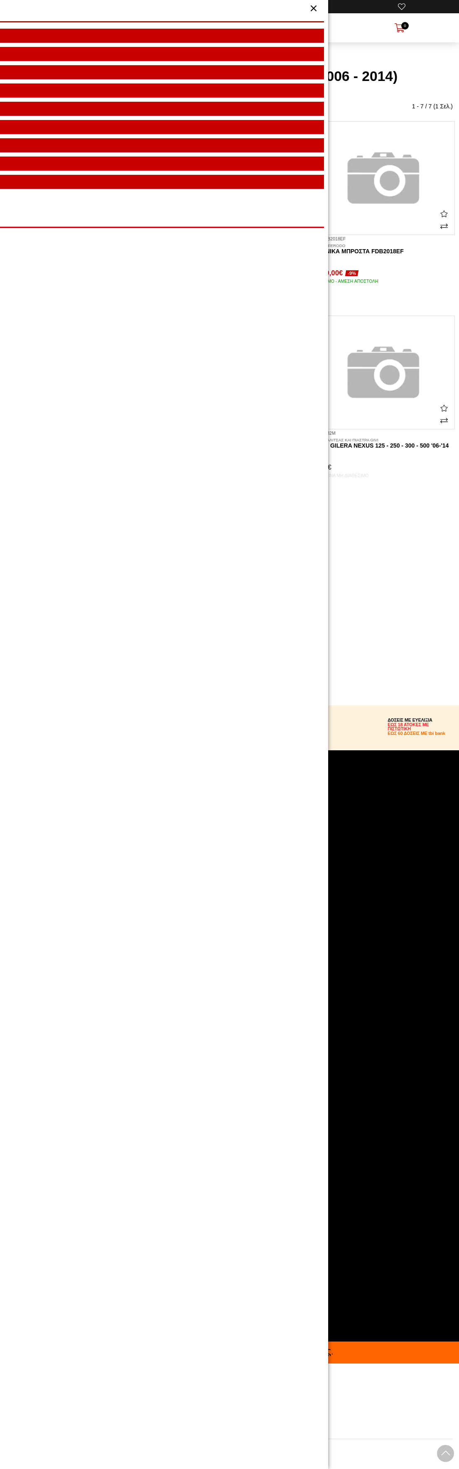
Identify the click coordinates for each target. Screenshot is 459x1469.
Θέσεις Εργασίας (194, 875)
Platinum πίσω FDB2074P (76, 443)
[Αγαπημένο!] (138, 214)
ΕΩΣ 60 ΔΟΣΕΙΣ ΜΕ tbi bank (416, 733)
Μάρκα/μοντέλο (190, 55)
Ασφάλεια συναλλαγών (201, 840)
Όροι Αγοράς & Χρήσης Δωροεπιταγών (222, 857)
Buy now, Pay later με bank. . (229, 1351)
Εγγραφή (280, 1114)
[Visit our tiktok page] (229, 1012)
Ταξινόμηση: (21, 106)
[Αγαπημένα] (402, 6)
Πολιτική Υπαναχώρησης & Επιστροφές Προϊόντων (238, 849)
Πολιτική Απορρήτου (198, 823)
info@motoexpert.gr (203, 1271)
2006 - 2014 (299, 55)
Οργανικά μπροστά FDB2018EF (382, 249)
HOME (154, 55)
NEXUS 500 (261, 55)
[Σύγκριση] (138, 226)
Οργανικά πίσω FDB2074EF (76, 249)
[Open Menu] (57, 27)
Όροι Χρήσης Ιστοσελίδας (205, 831)
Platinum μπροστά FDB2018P (229, 443)
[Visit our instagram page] (229, 970)
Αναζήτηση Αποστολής (201, 814)
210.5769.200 (196, 1256)
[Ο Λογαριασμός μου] (287, 6)
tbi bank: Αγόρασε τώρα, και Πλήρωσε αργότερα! (235, 866)
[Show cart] (400, 28)
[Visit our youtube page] (229, 991)
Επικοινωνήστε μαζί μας (203, 884)
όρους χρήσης (219, 1144)
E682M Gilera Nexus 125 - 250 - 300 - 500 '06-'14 (382, 443)
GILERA (227, 55)
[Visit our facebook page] (229, 950)
